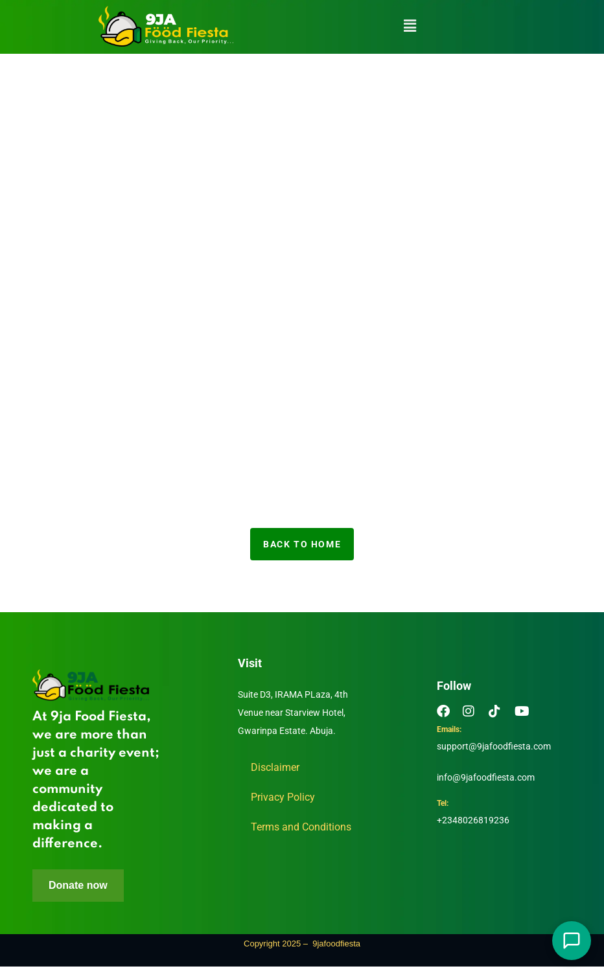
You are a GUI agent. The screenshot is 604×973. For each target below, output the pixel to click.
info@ (449, 777)
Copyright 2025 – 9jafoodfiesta (302, 950)
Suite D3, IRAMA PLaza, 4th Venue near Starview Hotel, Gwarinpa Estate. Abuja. (293, 712)
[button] (410, 26)
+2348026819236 (473, 823)
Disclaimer (275, 767)
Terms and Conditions (301, 827)
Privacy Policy (283, 797)
